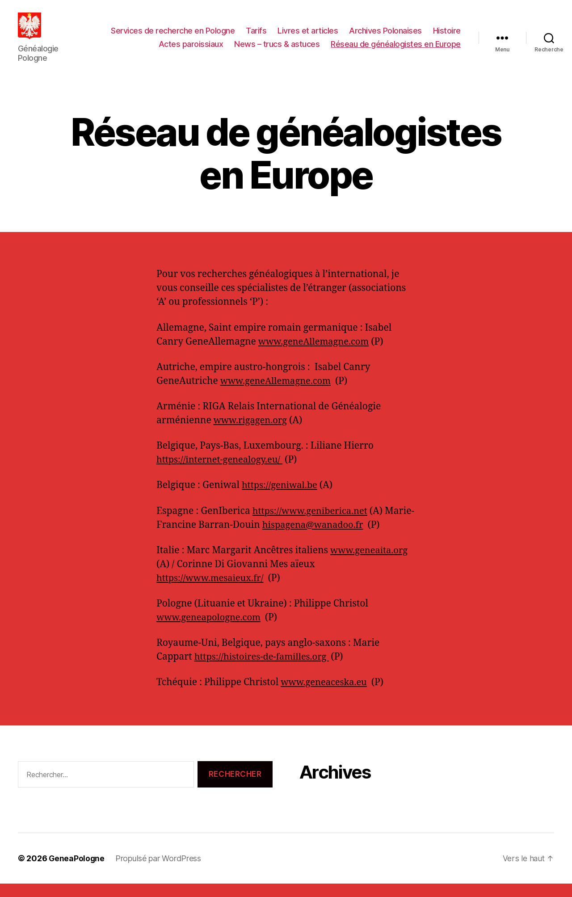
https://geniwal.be (281, 499)
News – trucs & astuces (277, 50)
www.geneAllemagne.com (316, 355)
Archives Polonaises (385, 37)
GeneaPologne (77, 871)
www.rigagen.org (252, 434)
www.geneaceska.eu (326, 696)
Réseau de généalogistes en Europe (396, 50)
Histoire (447, 37)
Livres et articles (308, 37)
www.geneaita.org (371, 564)
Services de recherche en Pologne (173, 37)
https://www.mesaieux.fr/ (212, 591)
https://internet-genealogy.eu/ (222, 473)
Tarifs (256, 37)
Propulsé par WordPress (159, 871)
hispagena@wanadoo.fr (345, 538)
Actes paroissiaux (191, 50)
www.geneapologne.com (210, 631)
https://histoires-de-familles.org (265, 670)
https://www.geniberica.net (312, 524)
